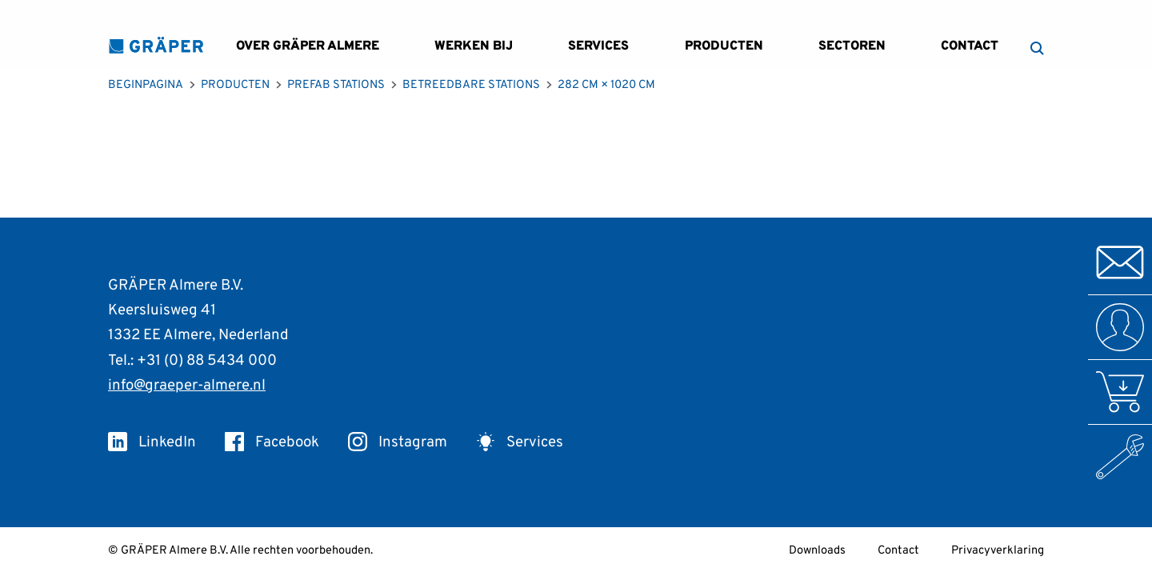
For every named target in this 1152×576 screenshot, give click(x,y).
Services (598, 46)
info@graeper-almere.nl (187, 385)
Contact (969, 46)
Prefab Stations (336, 85)
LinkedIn (152, 442)
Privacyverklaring (997, 550)
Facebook (272, 442)
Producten (724, 46)
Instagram (397, 442)
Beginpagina (145, 85)
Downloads (817, 550)
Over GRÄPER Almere (307, 46)
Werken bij (473, 46)
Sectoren (852, 46)
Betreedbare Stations (471, 85)
